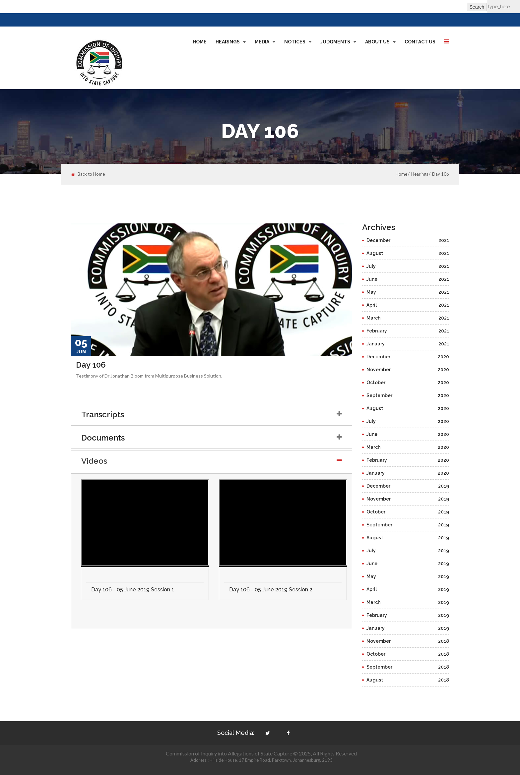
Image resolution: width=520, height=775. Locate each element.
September (407, 395)
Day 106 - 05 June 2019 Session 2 (270, 589)
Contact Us (420, 41)
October (407, 382)
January (407, 343)
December (407, 240)
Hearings (231, 41)
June (407, 279)
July (407, 266)
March (407, 318)
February (407, 330)
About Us (380, 41)
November (407, 369)
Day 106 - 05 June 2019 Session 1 (132, 589)
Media (265, 41)
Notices (297, 41)
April (407, 305)
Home (200, 41)
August (407, 253)
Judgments (338, 41)
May (407, 292)
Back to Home (88, 174)
